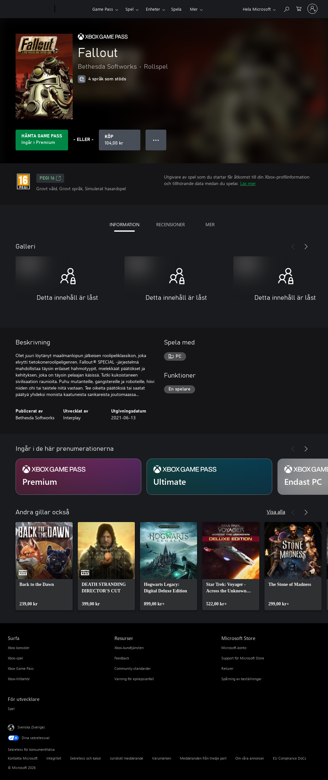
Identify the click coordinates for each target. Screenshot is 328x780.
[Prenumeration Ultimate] (209, 477)
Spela (176, 9)
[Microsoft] (30, 9)
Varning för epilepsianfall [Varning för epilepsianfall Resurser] (134, 679)
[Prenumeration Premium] (78, 477)
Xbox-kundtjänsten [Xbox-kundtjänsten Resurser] (129, 648)
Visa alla (276, 511)
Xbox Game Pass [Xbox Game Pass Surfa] (21, 668)
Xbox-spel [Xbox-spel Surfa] (15, 658)
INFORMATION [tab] (124, 224)
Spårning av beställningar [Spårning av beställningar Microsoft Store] (241, 679)
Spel (129, 9)
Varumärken (161, 758)
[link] (44, 566)
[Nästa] (305, 246)
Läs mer (248, 183)
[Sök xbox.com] (286, 8)
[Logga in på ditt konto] (312, 9)
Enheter (153, 9)
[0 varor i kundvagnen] (298, 8)
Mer (194, 9)
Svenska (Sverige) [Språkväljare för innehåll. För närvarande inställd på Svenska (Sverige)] (31, 727)
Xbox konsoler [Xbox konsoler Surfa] (18, 648)
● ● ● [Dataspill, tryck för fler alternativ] (156, 140)
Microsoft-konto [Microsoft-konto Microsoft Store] (233, 648)
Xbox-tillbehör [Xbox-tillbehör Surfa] (19, 679)
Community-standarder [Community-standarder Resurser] (132, 668)
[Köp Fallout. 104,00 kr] (119, 140)
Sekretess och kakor (85, 758)
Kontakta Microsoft (23, 758)
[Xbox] (73, 9)
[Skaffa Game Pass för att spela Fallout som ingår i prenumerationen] (42, 140)
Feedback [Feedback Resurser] (121, 658)
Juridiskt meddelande (126, 758)
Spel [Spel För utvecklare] (11, 708)
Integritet (53, 758)
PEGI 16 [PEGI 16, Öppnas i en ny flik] (50, 178)
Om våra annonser (249, 758)
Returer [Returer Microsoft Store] (227, 668)
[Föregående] (293, 246)
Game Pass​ (102, 9)
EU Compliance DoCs (289, 758)
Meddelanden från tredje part (203, 758)
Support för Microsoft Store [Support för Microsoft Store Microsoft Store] (242, 658)
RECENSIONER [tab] (170, 224)
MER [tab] (210, 224)
